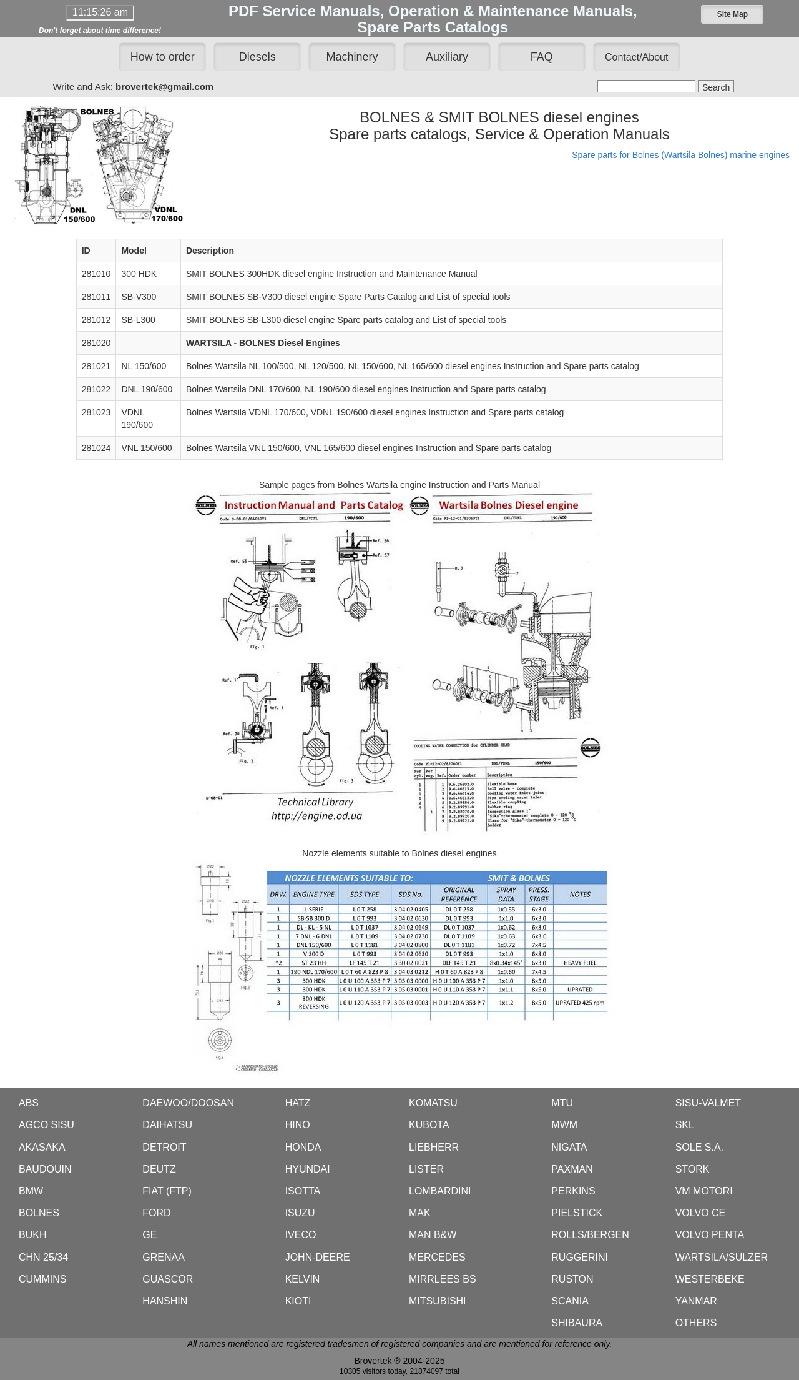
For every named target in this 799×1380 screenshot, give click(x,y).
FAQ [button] (542, 57)
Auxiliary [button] (447, 57)
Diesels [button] (257, 57)
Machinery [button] (352, 57)
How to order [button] (162, 57)
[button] (732, 14)
